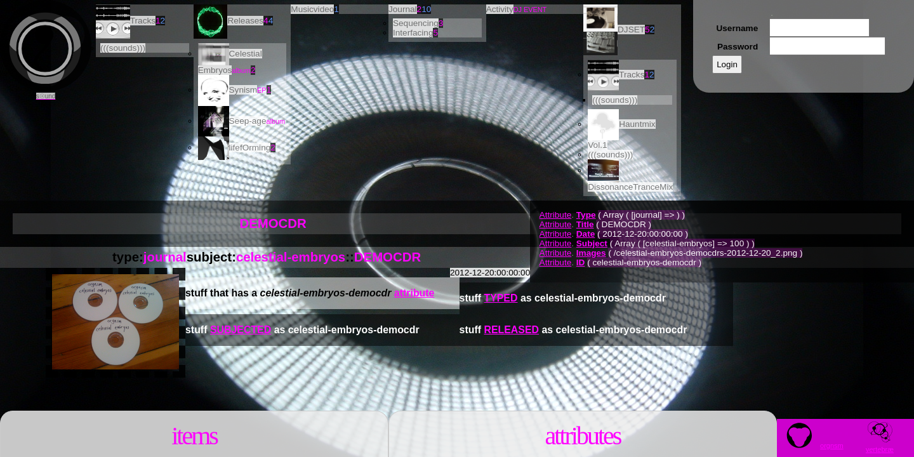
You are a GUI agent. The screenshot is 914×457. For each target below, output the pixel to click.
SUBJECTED (240, 329)
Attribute (556, 215)
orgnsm (811, 445)
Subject (591, 243)
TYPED (500, 298)
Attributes (583, 435)
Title (585, 224)
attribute (414, 293)
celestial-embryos (290, 257)
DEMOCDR (387, 257)
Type (586, 215)
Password (737, 46)
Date (585, 234)
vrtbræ (880, 445)
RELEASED (511, 329)
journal (165, 257)
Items (194, 435)
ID (580, 262)
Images (591, 253)
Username (737, 28)
